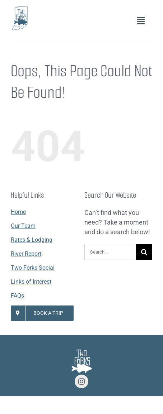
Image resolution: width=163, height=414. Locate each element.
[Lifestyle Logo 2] (20, 8)
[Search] (144, 252)
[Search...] (110, 252)
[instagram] (81, 381)
